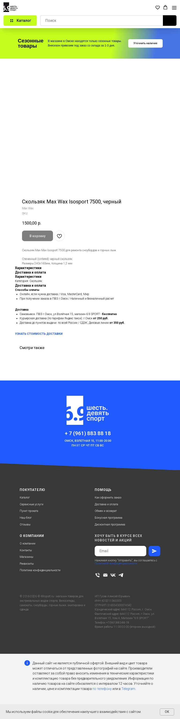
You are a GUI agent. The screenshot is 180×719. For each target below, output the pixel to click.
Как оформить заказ (108, 497)
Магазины (26, 557)
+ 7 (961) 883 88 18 (88, 433)
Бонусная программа (108, 517)
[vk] (113, 575)
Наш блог (26, 517)
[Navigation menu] (174, 7)
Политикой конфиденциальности (116, 563)
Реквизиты (27, 563)
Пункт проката (29, 511)
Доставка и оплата (106, 504)
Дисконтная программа (110, 524)
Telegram (128, 689)
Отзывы (25, 524)
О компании (27, 543)
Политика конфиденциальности (40, 570)
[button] (157, 7)
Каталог (25, 497)
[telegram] (121, 575)
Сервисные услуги (31, 504)
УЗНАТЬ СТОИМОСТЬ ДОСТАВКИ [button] (39, 333)
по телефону (102, 689)
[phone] (98, 575)
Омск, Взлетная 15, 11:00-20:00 (87, 440)
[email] (105, 575)
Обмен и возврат (106, 511)
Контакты (26, 550)
